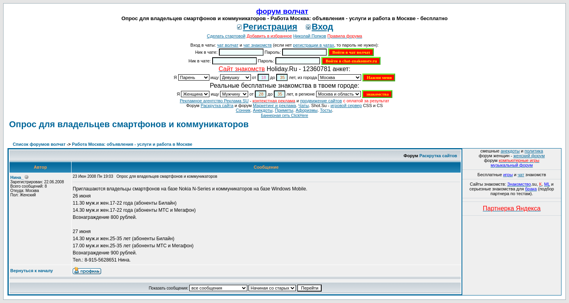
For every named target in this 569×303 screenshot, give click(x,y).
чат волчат (227, 45)
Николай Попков (309, 36)
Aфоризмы (306, 110)
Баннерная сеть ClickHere (284, 115)
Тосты (326, 110)
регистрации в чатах (313, 45)
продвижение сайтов (321, 100)
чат (521, 174)
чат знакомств (257, 45)
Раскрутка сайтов (438, 155)
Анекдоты (263, 110)
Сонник (243, 110)
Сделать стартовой (226, 36)
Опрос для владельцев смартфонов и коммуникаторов (129, 124)
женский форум (529, 155)
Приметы (284, 110)
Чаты (303, 105)
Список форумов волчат (39, 144)
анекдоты (510, 151)
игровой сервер (346, 105)
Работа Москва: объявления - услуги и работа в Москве (132, 144)
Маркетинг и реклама (274, 105)
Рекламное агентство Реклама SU (214, 100)
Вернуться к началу (31, 270)
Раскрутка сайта (217, 105)
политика (534, 151)
